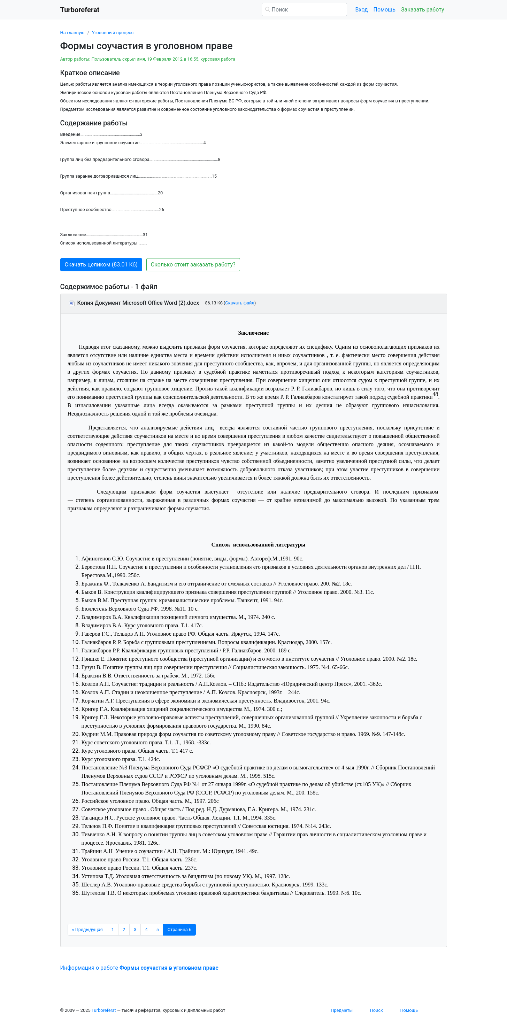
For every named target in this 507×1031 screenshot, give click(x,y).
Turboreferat (104, 1010)
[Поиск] (304, 9)
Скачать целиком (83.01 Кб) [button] (101, 264)
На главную (72, 32)
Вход (361, 9)
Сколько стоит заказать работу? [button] (193, 264)
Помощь (384, 9)
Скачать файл (239, 302)
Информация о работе (139, 967)
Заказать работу (422, 9)
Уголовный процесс (112, 32)
